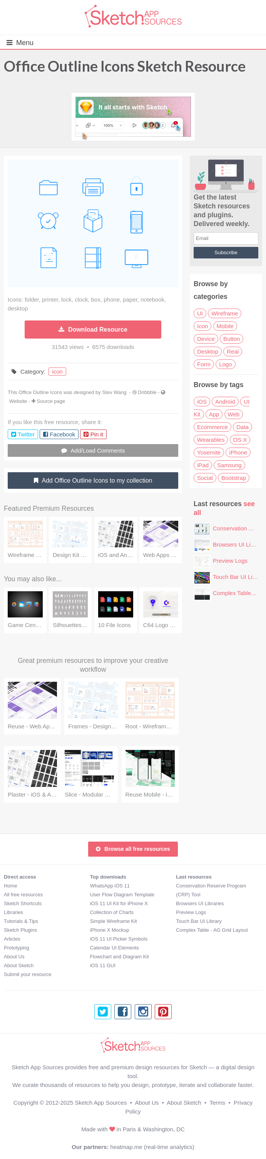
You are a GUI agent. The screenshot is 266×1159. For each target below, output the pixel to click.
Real (233, 351)
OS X (240, 439)
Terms (217, 1102)
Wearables (210, 439)
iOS (202, 401)
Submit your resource (28, 974)
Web (234, 414)
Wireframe (224, 313)
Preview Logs (230, 560)
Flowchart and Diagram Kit (119, 956)
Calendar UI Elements (114, 948)
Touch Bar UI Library (239, 577)
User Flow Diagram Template (122, 894)
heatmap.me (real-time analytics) (152, 1147)
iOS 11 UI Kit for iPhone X (119, 903)
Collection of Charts (112, 912)
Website (18, 401)
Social (205, 478)
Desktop (207, 351)
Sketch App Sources (101, 1102)
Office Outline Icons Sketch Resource (125, 66)
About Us (14, 956)
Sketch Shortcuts (23, 903)
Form (204, 364)
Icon (202, 326)
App (214, 414)
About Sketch (18, 965)
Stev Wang (114, 392)
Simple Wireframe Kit (113, 921)
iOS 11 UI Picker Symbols (119, 939)
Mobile (225, 326)
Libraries (13, 912)
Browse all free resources (133, 849)
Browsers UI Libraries (200, 903)
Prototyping (16, 948)
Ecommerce (212, 427)
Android (225, 401)
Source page (51, 401)
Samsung (229, 465)
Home (10, 886)
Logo (225, 364)
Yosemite (209, 452)
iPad (203, 465)
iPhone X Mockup (109, 930)
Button (231, 338)
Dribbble (147, 392)
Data (242, 427)
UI (200, 313)
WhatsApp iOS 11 (110, 886)
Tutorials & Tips (21, 921)
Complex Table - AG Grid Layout (212, 930)
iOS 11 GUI (102, 965)
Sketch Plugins (20, 930)
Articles (12, 939)
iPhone (238, 452)
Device (206, 338)
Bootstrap (233, 478)
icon (57, 371)
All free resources (23, 894)
